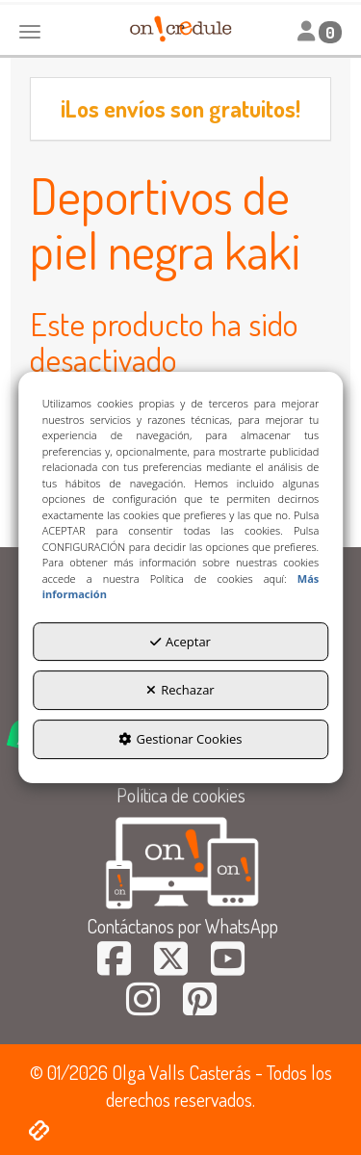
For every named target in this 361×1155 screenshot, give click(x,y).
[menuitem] (180, 795)
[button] (114, 965)
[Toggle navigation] (319, 31)
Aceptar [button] (180, 641)
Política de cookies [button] (180, 794)
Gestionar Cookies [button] (180, 739)
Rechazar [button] (180, 689)
